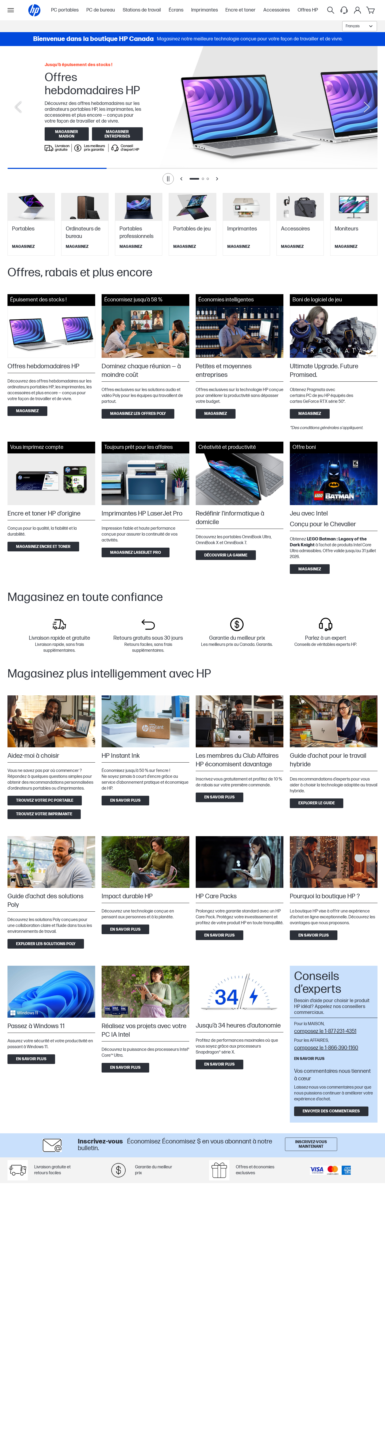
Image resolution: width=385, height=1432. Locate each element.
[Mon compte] (357, 10)
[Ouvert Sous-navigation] (10, 10)
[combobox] (359, 26)
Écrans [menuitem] (176, 10)
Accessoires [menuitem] (276, 10)
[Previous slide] (18, 107)
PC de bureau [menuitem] (100, 10)
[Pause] (168, 178)
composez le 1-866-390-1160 (326, 1048)
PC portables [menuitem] (65, 10)
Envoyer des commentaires (331, 1111)
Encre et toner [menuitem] (240, 10)
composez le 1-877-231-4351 (325, 1031)
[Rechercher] (330, 10)
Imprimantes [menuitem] (204, 10)
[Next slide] (367, 107)
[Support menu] (344, 10)
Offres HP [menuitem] (308, 10)
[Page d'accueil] (34, 10)
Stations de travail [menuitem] (142, 10)
